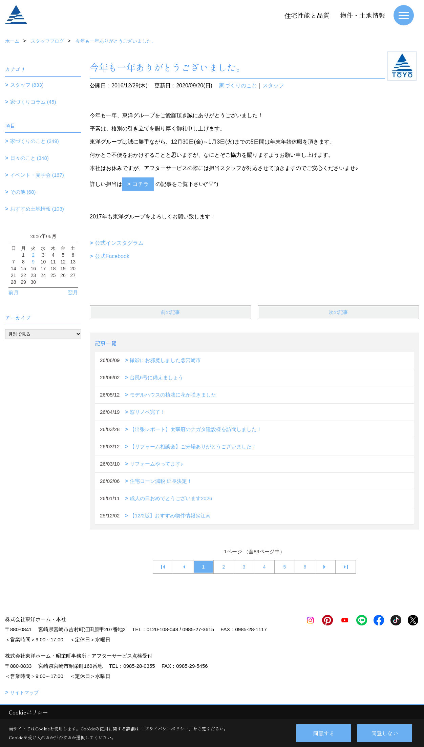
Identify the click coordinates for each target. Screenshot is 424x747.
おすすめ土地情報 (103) (37, 209)
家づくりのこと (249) (34, 141)
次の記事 (338, 312)
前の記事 (170, 312)
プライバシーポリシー (167, 728)
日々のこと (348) (29, 158)
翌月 (73, 292)
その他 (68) (23, 192)
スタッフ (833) (27, 85)
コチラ (140, 184)
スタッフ (273, 85)
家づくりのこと (238, 85)
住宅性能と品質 (307, 15)
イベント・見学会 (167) (37, 175)
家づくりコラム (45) (33, 102)
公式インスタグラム (119, 243)
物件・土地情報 (362, 15)
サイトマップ (24, 692)
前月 (13, 292)
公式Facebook (112, 256)
